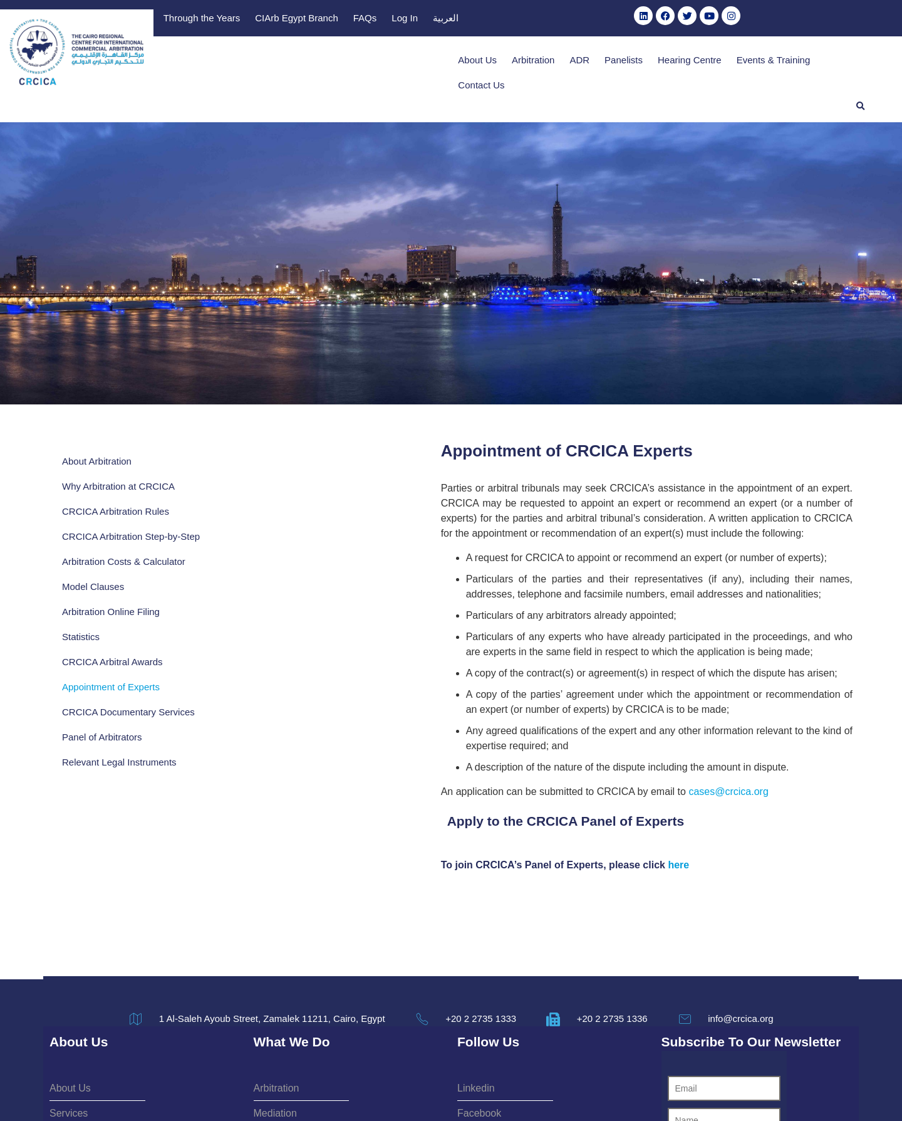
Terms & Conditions (415, 1092)
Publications (373, 19)
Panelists (583, 61)
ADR (539, 61)
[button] (860, 61)
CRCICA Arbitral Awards (112, 638)
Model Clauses (93, 562)
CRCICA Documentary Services (109, 694)
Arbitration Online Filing (111, 587)
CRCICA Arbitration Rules (115, 475)
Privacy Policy (498, 1092)
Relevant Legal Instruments (119, 750)
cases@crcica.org (500, 725)
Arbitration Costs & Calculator (123, 537)
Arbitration (492, 61)
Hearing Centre (649, 61)
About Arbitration (97, 424)
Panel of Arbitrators (102, 725)
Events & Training (732, 61)
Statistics (81, 613)
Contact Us (807, 61)
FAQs (659, 19)
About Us (436, 61)
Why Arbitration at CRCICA (118, 450)
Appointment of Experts (111, 663)
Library (428, 19)
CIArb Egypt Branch (591, 19)
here (450, 798)
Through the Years (496, 19)
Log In (699, 19)
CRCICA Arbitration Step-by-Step (121, 506)
